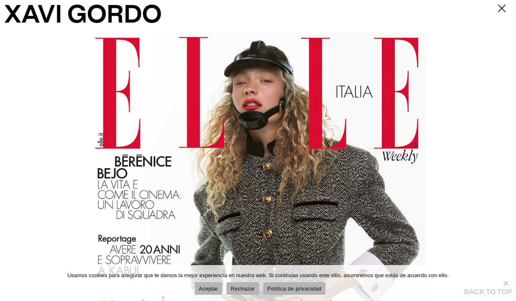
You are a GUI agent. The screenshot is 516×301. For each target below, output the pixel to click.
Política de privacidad (294, 289)
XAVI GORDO (83, 16)
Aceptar (209, 289)
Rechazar (243, 289)
